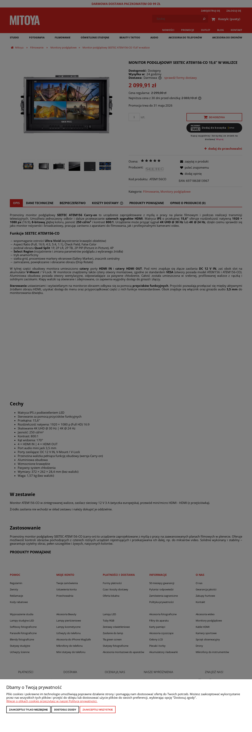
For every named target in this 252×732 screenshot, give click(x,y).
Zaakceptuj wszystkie (97, 709)
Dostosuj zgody (65, 709)
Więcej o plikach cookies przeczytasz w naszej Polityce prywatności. (51, 701)
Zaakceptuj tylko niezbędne (28, 709)
